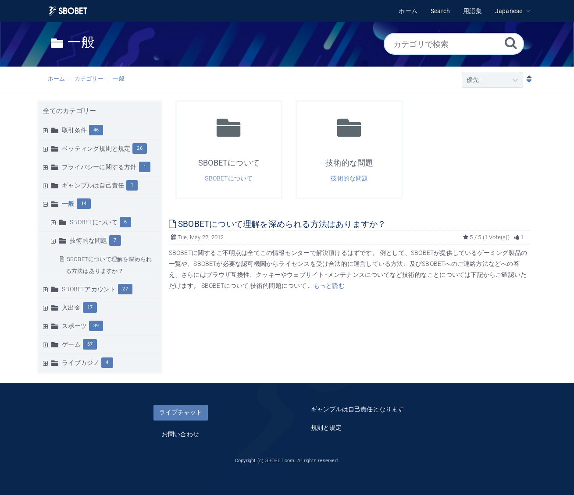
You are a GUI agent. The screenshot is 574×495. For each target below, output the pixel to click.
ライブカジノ (80, 362)
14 (83, 203)
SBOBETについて (94, 222)
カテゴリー (89, 78)
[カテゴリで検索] (454, 44)
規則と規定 (326, 427)
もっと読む (329, 285)
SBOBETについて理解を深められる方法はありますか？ (277, 224)
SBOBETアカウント (89, 289)
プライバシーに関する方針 (99, 166)
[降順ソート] (527, 79)
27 (125, 289)
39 (96, 326)
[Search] (511, 42)
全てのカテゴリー (69, 111)
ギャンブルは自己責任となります (357, 409)
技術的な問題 (88, 240)
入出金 (71, 307)
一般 (118, 78)
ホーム (56, 78)
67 (90, 344)
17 (90, 307)
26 (139, 148)
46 (96, 130)
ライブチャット (180, 412)
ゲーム (71, 344)
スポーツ (74, 325)
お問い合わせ (180, 434)
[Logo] (68, 11)
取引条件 (74, 130)
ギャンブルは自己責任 (93, 185)
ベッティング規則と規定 (96, 148)
